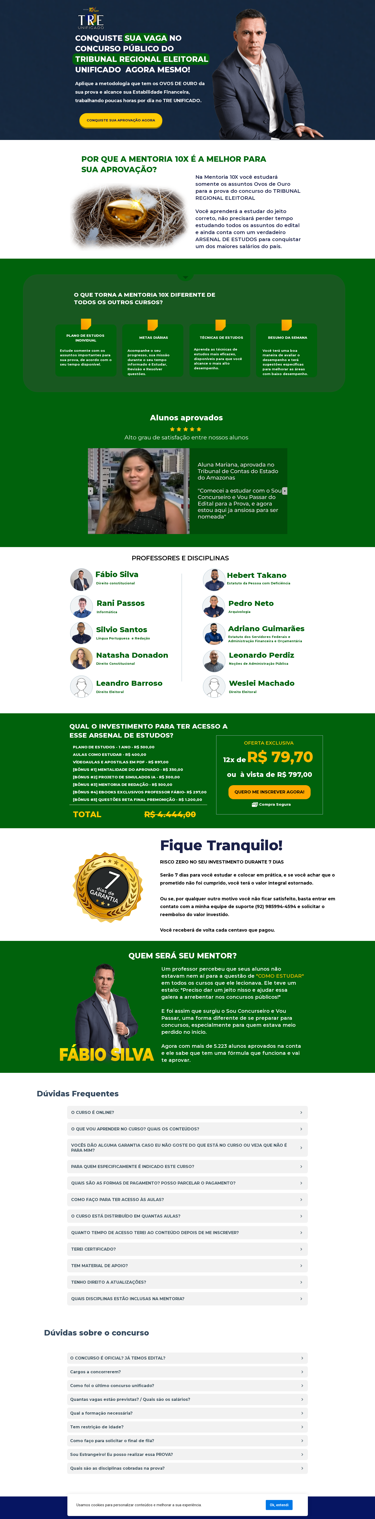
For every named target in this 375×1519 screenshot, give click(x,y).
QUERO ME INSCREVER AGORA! (269, 791)
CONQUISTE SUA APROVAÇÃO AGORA (121, 120)
